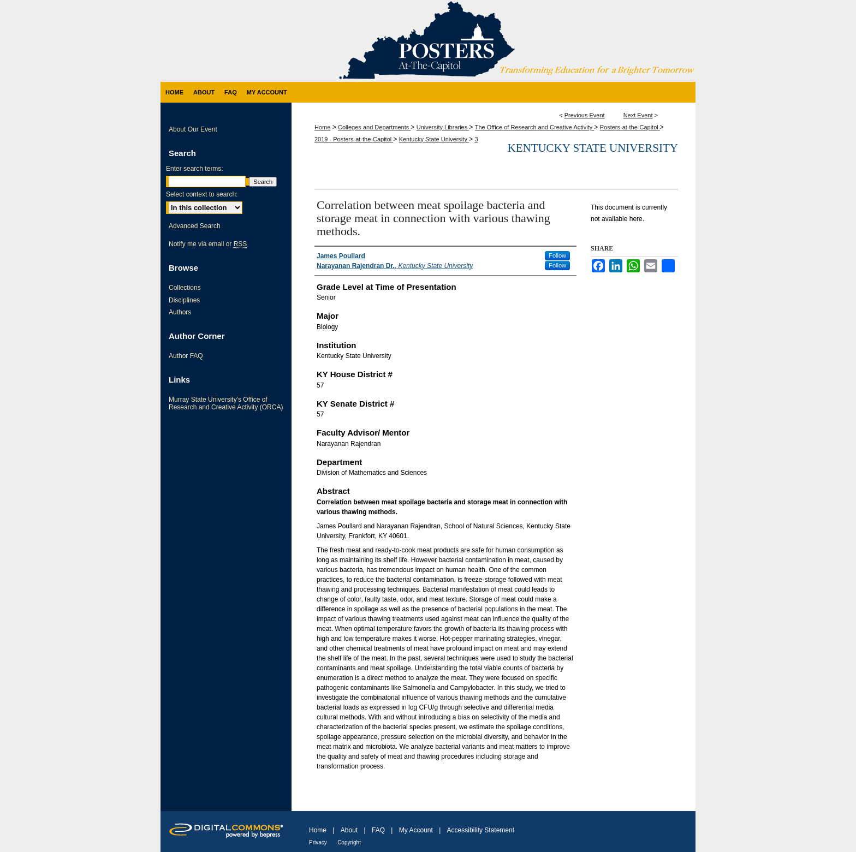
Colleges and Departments (374, 127)
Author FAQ (186, 356)
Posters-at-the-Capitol (630, 127)
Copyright (349, 842)
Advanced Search (195, 226)
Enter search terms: (194, 168)
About (349, 830)
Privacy (318, 842)
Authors (180, 312)
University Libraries (443, 127)
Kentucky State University (434, 139)
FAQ (378, 830)
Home (322, 127)
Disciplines (184, 300)
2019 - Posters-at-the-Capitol (353, 139)
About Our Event (193, 129)
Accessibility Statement (480, 830)
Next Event (638, 115)
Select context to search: (201, 194)
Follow (557, 255)
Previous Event (584, 115)
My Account (416, 830)
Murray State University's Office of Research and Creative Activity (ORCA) (226, 403)
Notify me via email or (208, 244)
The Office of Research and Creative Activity (535, 127)
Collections (185, 287)
